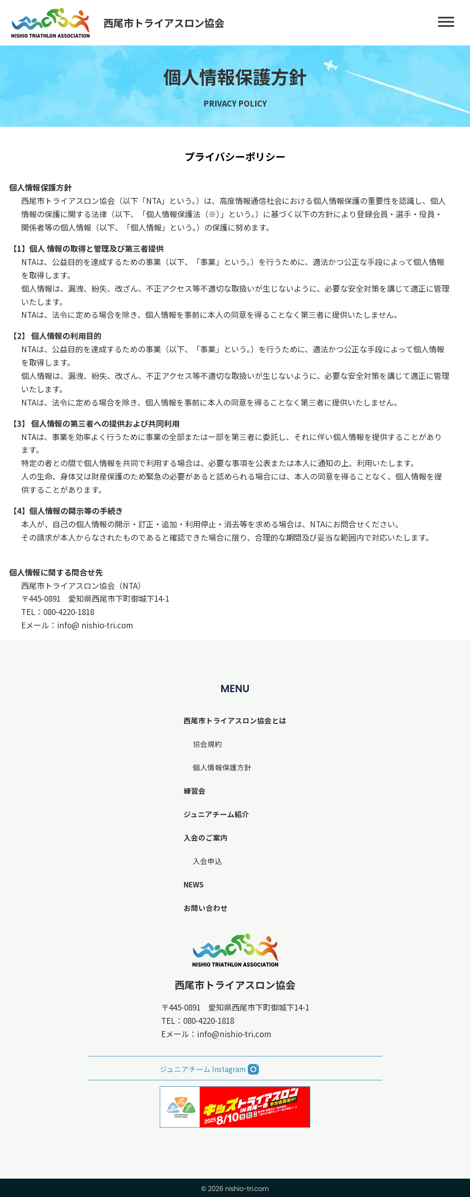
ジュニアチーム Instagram (201, 1068)
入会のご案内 (203, 837)
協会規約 (205, 743)
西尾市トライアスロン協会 (235, 984)
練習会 (192, 790)
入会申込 (205, 860)
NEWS (191, 884)
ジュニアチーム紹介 (215, 813)
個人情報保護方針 (221, 767)
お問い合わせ (203, 907)
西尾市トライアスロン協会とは (235, 720)
